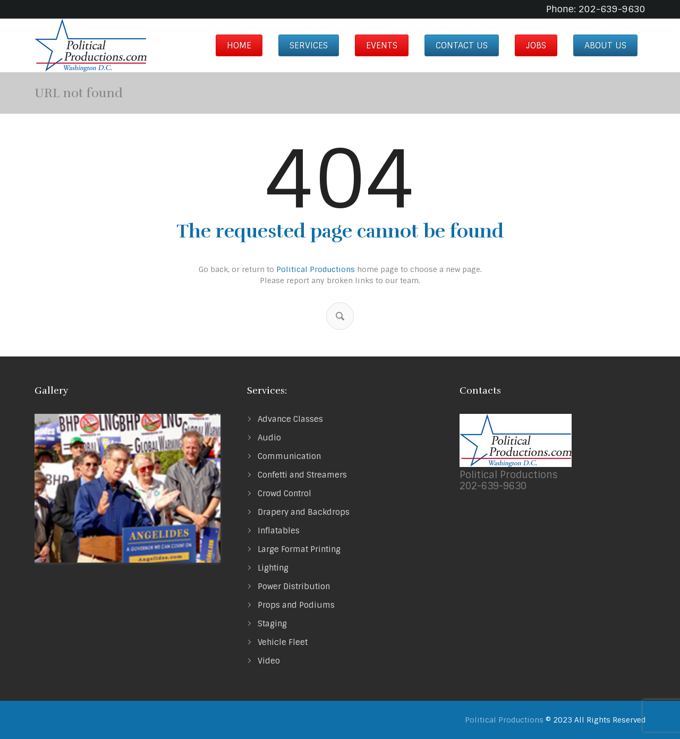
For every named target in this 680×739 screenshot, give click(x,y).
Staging (272, 623)
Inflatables (279, 530)
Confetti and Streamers (302, 475)
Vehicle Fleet (283, 642)
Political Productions (315, 269)
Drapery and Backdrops (304, 512)
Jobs (536, 45)
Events (381, 45)
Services (309, 45)
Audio (269, 437)
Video (269, 661)
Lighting (273, 568)
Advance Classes (290, 419)
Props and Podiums (296, 605)
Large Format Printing (299, 549)
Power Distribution (294, 586)
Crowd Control (284, 493)
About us (605, 45)
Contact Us (462, 45)
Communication (289, 456)
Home (239, 45)
